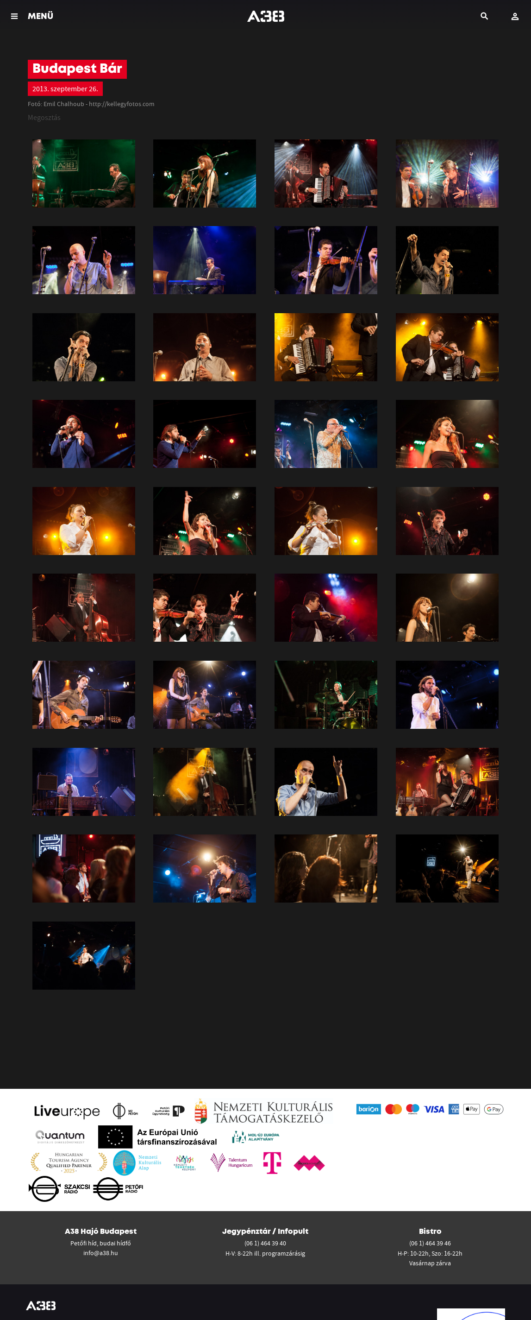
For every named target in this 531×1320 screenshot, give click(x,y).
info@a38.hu (100, 1253)
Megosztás (44, 117)
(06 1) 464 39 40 (265, 1243)
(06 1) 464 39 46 (430, 1243)
